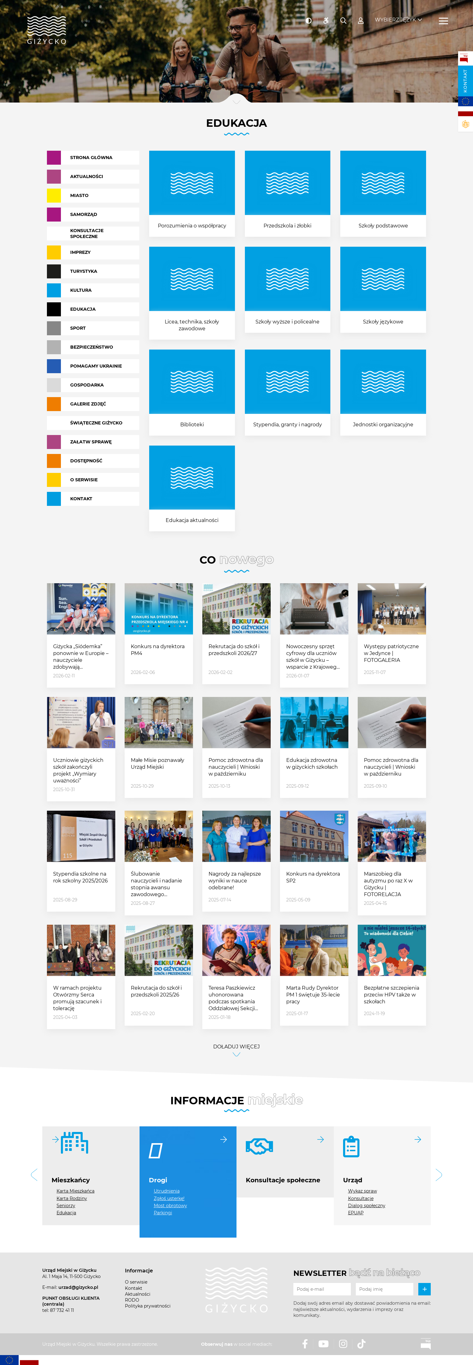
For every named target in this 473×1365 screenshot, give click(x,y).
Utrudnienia (167, 1191)
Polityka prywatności (148, 1306)
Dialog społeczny (366, 1205)
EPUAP (356, 1213)
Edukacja (66, 1213)
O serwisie (136, 1282)
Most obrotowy (170, 1205)
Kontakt (465, 81)
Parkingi (163, 1213)
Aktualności (137, 1294)
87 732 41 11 (62, 1310)
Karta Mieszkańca (75, 1191)
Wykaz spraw (362, 1191)
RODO (132, 1300)
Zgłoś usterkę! (169, 1198)
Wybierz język (395, 16)
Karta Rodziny (72, 1198)
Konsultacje (361, 1198)
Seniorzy (66, 1205)
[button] (34, 1176)
